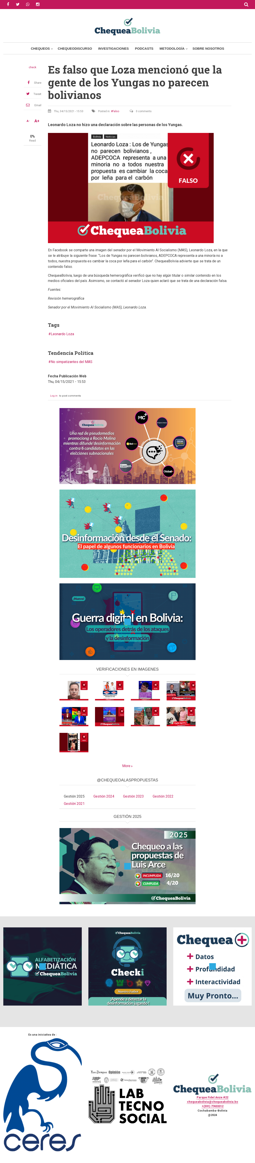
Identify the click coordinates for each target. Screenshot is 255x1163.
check (32, 67)
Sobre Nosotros (208, 48)
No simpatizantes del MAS (71, 362)
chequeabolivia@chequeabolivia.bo (212, 1101)
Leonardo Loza (62, 334)
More (126, 766)
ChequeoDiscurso (75, 48)
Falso (115, 111)
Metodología (172, 48)
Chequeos (40, 48)
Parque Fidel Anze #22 (212, 1097)
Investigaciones (113, 48)
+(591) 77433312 (212, 1106)
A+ (36, 121)
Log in (53, 395)
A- (28, 121)
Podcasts (144, 48)
